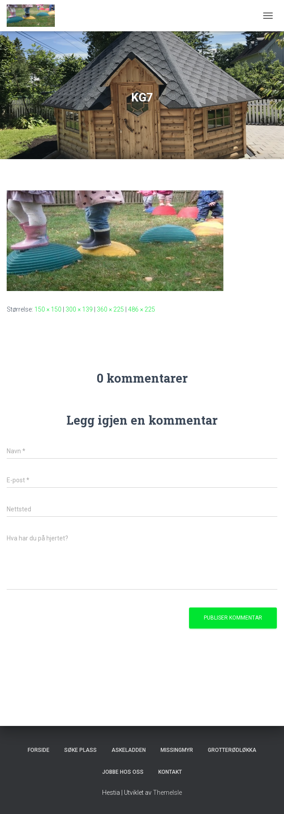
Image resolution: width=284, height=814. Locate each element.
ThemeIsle (167, 792)
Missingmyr (177, 750)
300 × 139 (79, 309)
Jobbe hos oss (123, 772)
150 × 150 (48, 309)
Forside (38, 750)
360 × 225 (110, 309)
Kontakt (170, 772)
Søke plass (80, 750)
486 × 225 (141, 309)
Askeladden (128, 750)
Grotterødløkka (232, 750)
